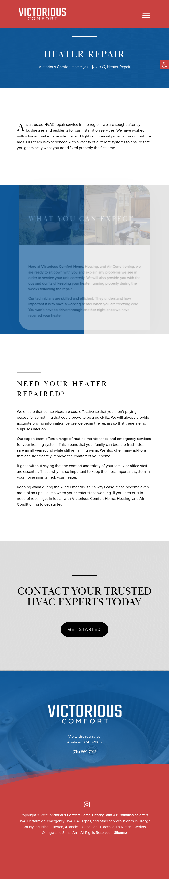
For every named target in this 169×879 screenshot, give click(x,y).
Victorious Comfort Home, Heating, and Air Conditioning (94, 815)
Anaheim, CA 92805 (84, 742)
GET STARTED (84, 629)
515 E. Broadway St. (84, 736)
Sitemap (120, 832)
